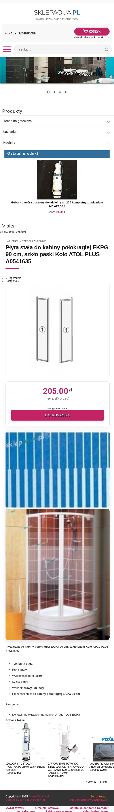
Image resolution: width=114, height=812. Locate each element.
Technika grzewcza (17, 121)
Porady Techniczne (20, 33)
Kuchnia (9, 143)
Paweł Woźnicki (39, 796)
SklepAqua (57, 12)
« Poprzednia (13, 278)
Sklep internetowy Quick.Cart (88, 799)
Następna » (12, 281)
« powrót (91, 781)
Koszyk (95, 31)
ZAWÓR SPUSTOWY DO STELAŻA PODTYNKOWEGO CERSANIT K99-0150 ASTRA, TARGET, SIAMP (66, 768)
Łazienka (10, 132)
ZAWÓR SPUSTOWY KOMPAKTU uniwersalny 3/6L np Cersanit (25, 766)
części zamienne (34, 241)
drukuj (103, 781)
